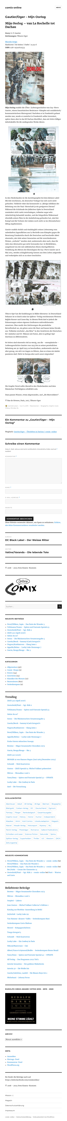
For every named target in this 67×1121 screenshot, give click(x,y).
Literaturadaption (42, 821)
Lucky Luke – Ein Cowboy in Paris (21, 782)
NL (18, 408)
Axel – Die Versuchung (16, 787)
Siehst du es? (12, 636)
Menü (58, 7)
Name (8, 487)
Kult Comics (27, 821)
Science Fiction (31, 834)
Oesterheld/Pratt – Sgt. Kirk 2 (19, 630)
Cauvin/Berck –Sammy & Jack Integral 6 (23, 641)
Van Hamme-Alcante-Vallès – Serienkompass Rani (28, 919)
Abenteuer (10, 804)
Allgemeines (12, 667)
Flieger (18, 813)
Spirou (53, 834)
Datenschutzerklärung (14, 1105)
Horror (30, 817)
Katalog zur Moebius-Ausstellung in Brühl (24, 910)
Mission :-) (9, 1095)
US (43, 838)
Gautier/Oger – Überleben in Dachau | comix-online (35, 432)
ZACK (58, 838)
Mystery (43, 826)
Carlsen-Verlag (22, 808)
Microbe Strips (11, 42)
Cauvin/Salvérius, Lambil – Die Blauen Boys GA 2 (27, 973)
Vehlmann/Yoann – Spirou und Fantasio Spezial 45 (28, 627)
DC (32, 808)
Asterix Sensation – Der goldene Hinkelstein (25, 964)
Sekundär (44, 834)
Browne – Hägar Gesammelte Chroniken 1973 (26, 746)
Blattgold (10, 808)
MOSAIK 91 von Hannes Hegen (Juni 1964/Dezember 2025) (31, 759)
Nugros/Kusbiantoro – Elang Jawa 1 (21, 644)
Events (10, 673)
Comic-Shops (12, 670)
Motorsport (32, 826)
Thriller (36, 838)
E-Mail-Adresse (12, 497)
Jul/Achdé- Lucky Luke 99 (18, 914)
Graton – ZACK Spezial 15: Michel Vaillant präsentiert (29, 768)
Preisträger (23, 830)
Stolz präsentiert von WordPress (43, 1117)
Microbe (13, 408)
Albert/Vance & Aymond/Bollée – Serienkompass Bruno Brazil (32, 950)
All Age (37, 804)
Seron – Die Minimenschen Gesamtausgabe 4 (26, 639)
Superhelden (25, 838)
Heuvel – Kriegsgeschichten (18, 928)
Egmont (52, 808)
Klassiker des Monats (16, 679)
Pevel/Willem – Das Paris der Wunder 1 (23, 864)
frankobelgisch (29, 813)
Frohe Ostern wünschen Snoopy (20, 741)
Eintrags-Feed (13, 1059)
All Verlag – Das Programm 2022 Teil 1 (23, 959)
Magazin (55, 821)
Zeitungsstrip (11, 843)
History (7, 408)
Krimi (18, 821)
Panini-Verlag (11, 830)
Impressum (10, 1111)
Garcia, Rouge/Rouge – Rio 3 (19, 650)
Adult (19, 804)
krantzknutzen (13, 406)
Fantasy (9, 813)
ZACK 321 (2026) (14, 755)
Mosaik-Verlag (19, 826)
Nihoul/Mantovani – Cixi (17, 946)
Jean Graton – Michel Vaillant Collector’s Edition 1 (27, 905)
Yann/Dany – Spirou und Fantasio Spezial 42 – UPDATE (30, 778)
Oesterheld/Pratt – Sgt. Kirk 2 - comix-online (26, 872)
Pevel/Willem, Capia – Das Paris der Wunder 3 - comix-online (32, 861)
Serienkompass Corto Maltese (19, 923)
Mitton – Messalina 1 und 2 (18, 773)
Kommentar (11, 456)
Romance (35, 830)
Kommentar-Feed (14, 1062)
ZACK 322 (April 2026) (16, 633)
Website (8, 507)
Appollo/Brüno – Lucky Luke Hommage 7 (24, 647)
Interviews (11, 676)
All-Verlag (28, 804)
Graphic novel (53, 406)
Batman (46, 804)
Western (49, 838)
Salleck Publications (49, 830)
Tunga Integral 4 (14, 932)
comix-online (13, 7)
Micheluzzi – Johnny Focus (18, 977)
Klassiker (9, 821)
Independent (49, 817)
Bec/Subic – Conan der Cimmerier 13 (22, 869)
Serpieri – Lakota (14, 901)
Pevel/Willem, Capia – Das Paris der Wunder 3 (26, 624)
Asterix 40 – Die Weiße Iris (18, 968)
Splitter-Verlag (12, 838)
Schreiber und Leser (14, 834)
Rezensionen (34, 406)
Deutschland (41, 808)
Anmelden (11, 1056)
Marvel (8, 826)
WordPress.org (13, 1065)
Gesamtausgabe (44, 813)
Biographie (44, 406)
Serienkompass (13, 684)
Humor (39, 817)
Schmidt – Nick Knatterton (18, 764)
